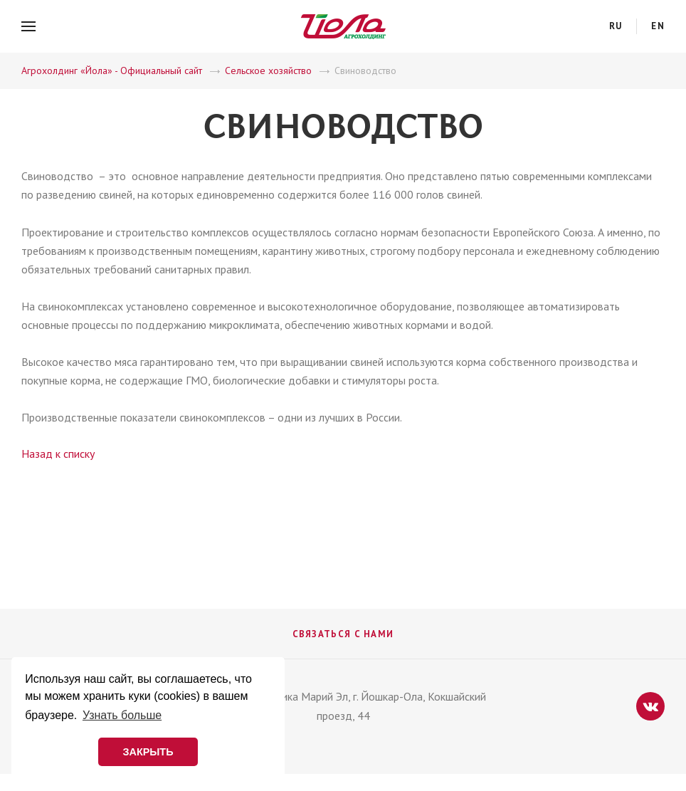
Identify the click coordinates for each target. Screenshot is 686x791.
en (658, 26)
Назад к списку (58, 453)
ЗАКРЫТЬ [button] (147, 752)
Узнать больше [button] (122, 715)
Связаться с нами (343, 634)
